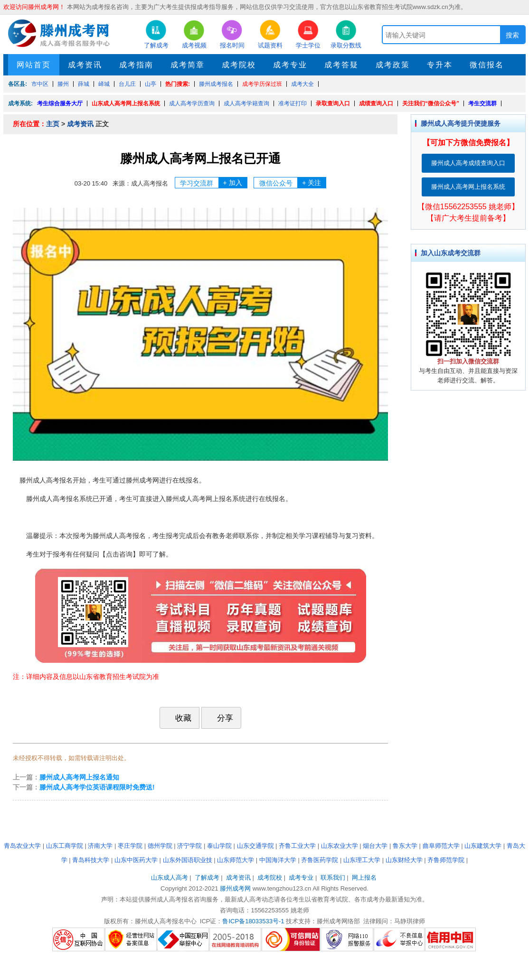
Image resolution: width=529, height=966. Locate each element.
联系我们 (333, 877)
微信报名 (487, 65)
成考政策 (393, 65)
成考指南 (136, 65)
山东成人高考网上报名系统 (126, 103)
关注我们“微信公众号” (430, 103)
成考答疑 (341, 65)
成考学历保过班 (262, 84)
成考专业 (290, 65)
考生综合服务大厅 (60, 103)
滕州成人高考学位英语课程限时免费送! (97, 787)
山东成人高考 (169, 877)
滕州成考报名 (216, 84)
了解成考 (207, 877)
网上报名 (364, 877)
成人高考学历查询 (192, 103)
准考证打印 (292, 103)
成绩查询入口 (376, 103)
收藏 (178, 718)
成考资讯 (85, 65)
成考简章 (187, 65)
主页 (52, 124)
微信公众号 (292, 182)
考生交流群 (482, 103)
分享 (220, 718)
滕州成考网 (235, 888)
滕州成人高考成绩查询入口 (468, 163)
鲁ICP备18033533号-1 (253, 921)
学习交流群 (213, 182)
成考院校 (239, 65)
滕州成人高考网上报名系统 (468, 186)
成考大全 (302, 84)
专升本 (440, 65)
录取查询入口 (333, 103)
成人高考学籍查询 (246, 103)
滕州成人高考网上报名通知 (79, 777)
